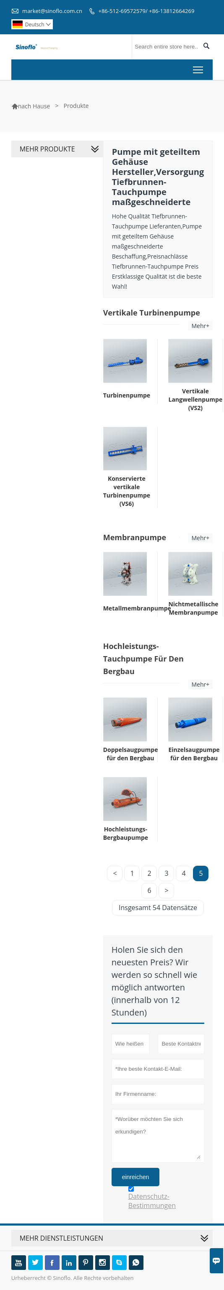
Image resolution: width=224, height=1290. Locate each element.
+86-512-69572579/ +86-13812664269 (147, 11)
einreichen (135, 1177)
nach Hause (34, 106)
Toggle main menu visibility (198, 68)
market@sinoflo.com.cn (52, 11)
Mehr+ (201, 326)
